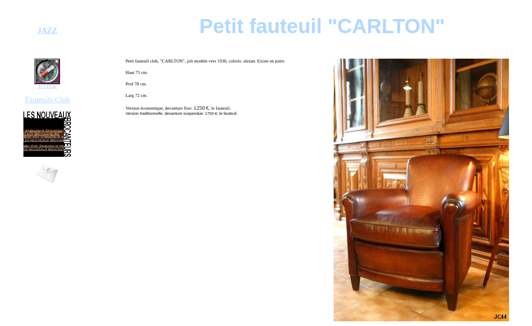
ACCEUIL (47, 86)
